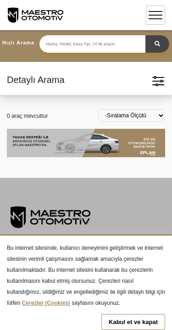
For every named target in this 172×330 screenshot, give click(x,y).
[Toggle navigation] (155, 15)
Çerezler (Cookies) (46, 303)
